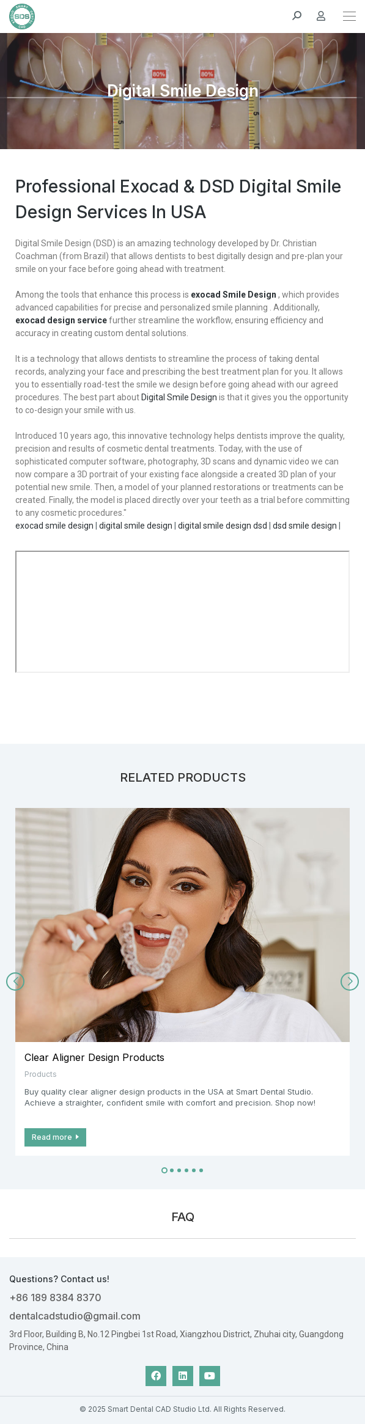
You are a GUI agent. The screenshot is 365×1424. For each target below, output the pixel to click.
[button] (164, 1170)
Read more (52, 1137)
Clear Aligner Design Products (94, 1057)
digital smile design (135, 525)
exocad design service (61, 320)
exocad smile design (54, 525)
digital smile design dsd (222, 525)
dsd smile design (305, 525)
